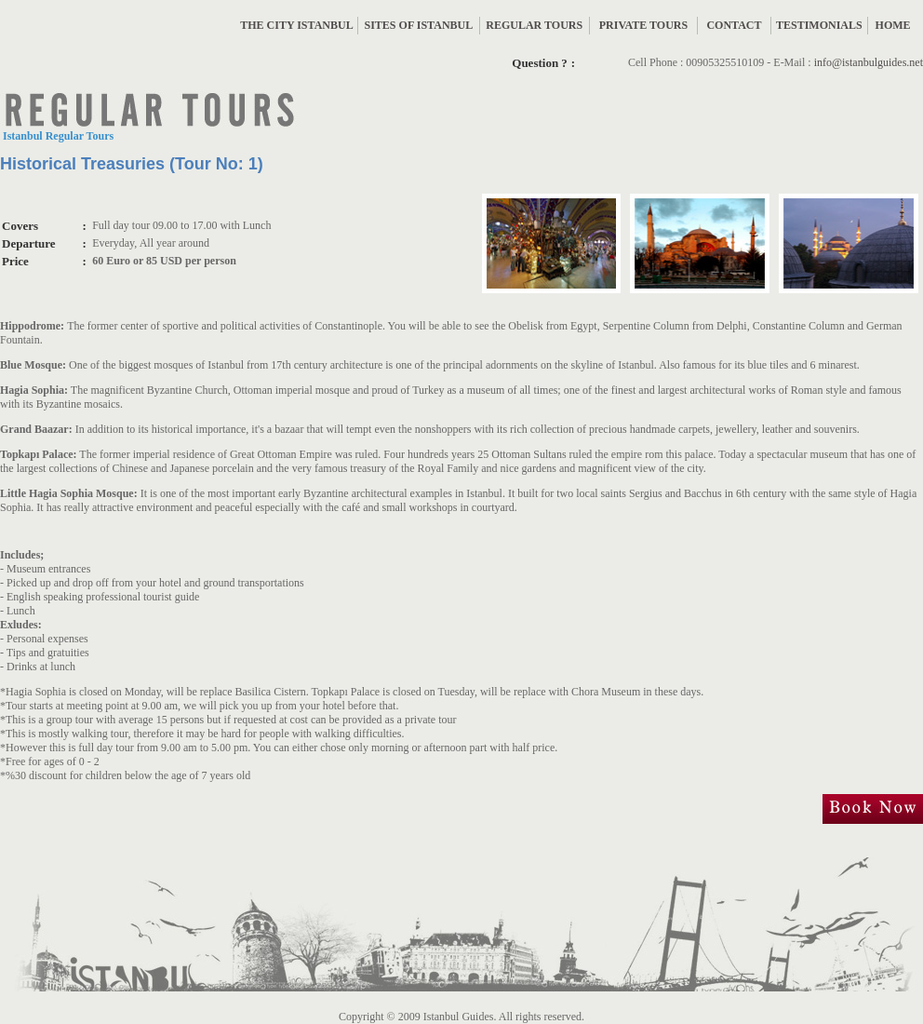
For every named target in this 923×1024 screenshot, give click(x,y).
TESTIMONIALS (819, 25)
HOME (893, 25)
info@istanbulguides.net (868, 62)
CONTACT (733, 25)
